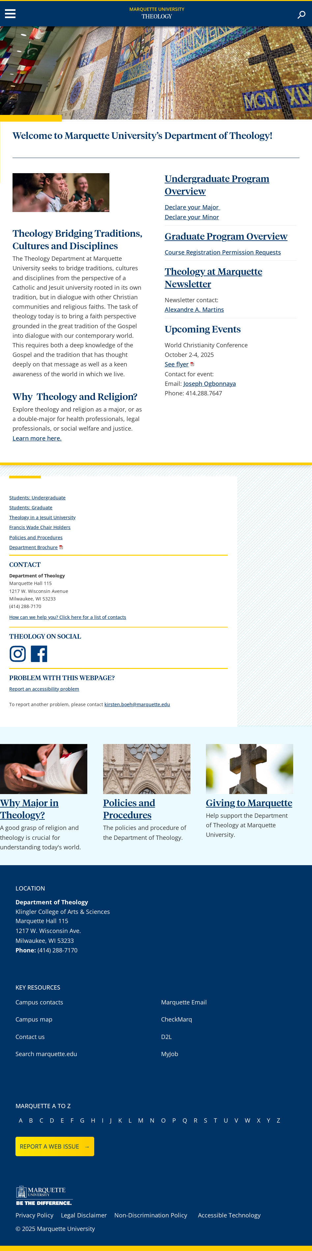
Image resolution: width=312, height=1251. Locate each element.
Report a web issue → (55, 1146)
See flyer (177, 364)
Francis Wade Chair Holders (40, 527)
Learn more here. (37, 438)
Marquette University (156, 9)
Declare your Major (192, 207)
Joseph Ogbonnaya (210, 383)
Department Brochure (33, 547)
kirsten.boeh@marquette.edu (137, 704)
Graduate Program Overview (226, 237)
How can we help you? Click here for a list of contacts (67, 617)
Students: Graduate (30, 507)
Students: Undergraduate (37, 497)
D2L (166, 1037)
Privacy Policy (34, 1215)
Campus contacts (39, 1002)
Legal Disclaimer (84, 1215)
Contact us (30, 1037)
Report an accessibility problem (44, 689)
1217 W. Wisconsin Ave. (48, 931)
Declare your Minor (192, 217)
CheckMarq (176, 1019)
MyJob (169, 1054)
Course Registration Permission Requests (223, 252)
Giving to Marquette (249, 803)
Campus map (33, 1019)
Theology (157, 17)
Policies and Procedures (36, 537)
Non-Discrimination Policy (150, 1215)
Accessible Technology (229, 1215)
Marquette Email (184, 1002)
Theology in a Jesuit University (42, 517)
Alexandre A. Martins (194, 309)
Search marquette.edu (46, 1054)
